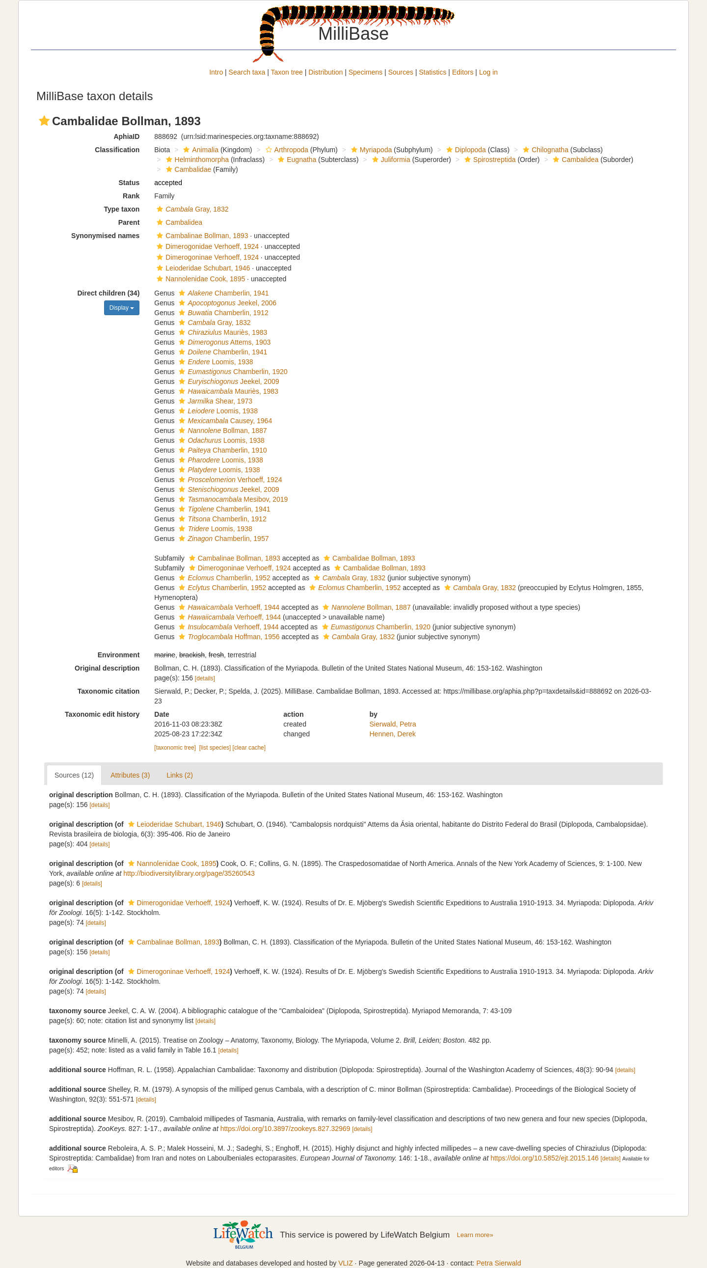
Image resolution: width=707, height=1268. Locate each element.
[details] (205, 678)
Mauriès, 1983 (221, 332)
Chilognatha (544, 150)
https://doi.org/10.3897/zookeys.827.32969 (285, 1129)
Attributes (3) (130, 775)
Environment (119, 655)
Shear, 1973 (214, 401)
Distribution (325, 72)
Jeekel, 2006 (226, 303)
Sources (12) (74, 775)
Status (129, 183)
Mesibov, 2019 (232, 499)
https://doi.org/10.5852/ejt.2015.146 (544, 1158)
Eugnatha (295, 159)
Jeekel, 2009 (227, 381)
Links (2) (179, 775)
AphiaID (126, 136)
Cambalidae (187, 169)
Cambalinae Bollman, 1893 (201, 236)
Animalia (199, 150)
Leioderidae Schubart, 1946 (202, 268)
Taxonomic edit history (102, 714)
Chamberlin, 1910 (221, 450)
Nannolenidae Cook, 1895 (199, 279)
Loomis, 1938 (214, 362)
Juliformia (390, 159)
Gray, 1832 (191, 209)
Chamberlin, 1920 (231, 372)
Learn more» (475, 1235)
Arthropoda (285, 150)
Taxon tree (287, 72)
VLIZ (345, 1263)
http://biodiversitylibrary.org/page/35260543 (188, 873)
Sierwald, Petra (393, 724)
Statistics (432, 72)
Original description (107, 668)
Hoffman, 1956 (227, 637)
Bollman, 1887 (221, 430)
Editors (463, 72)
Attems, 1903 (223, 342)
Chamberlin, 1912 (222, 313)
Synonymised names (105, 236)
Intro (216, 72)
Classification (117, 150)
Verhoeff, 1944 (227, 607)
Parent (129, 222)
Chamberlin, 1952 (223, 578)
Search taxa (247, 72)
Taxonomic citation (109, 691)
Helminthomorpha (196, 159)
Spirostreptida (489, 159)
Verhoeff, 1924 (229, 480)
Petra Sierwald (498, 1263)
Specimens (365, 72)
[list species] (215, 747)
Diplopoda (465, 150)
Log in (488, 72)
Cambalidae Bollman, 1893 (368, 558)
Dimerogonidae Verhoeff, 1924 (206, 246)
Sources (400, 72)
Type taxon (121, 209)
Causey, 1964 (224, 421)
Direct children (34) (109, 293)
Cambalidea (574, 159)
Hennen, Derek (393, 734)
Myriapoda (370, 150)
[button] (44, 121)
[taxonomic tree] (175, 747)
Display (122, 307)
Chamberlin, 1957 (222, 538)
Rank (131, 196)
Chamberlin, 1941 (222, 293)
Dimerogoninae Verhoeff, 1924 (206, 257)
